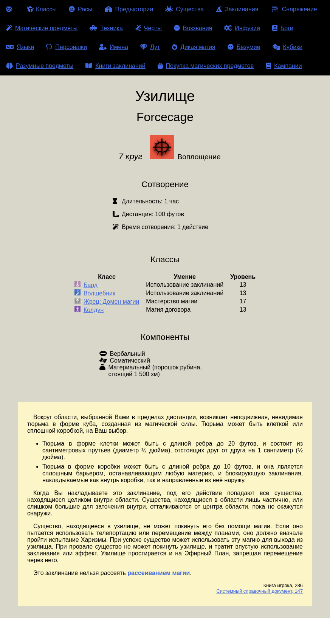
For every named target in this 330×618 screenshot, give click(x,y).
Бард (91, 285)
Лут (150, 47)
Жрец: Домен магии (111, 301)
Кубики (288, 47)
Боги (282, 28)
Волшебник (99, 293)
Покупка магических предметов (206, 66)
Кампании (284, 66)
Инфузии (242, 28)
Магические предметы (41, 28)
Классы (42, 9)
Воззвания (193, 28)
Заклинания (237, 9)
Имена (113, 47)
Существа (184, 9)
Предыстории (129, 9)
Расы (81, 9)
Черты (148, 28)
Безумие (244, 47)
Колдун (94, 310)
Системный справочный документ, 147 (259, 591)
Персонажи (66, 47)
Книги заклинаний (115, 66)
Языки (20, 47)
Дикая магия (193, 47)
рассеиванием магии (158, 573)
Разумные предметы (39, 66)
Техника (106, 28)
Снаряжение (293, 9)
